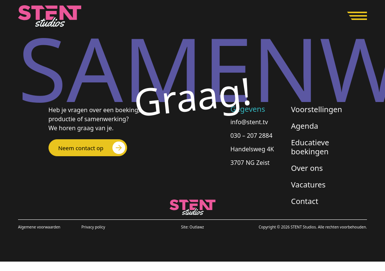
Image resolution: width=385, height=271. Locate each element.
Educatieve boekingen (310, 147)
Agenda (304, 126)
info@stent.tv (249, 122)
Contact (304, 201)
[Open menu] (357, 16)
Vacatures (308, 185)
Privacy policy (93, 227)
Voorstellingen (316, 109)
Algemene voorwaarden (39, 227)
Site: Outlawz (192, 227)
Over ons (307, 168)
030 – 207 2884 (251, 135)
